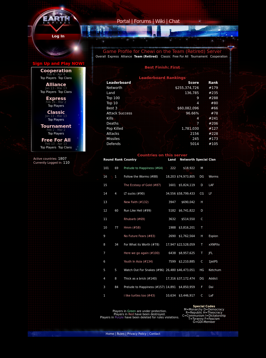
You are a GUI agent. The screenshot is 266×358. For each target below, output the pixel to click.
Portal (123, 21)
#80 (214, 103)
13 (105, 202)
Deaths (113, 123)
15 (105, 185)
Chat (174, 21)
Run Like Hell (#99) (137, 210)
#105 (213, 144)
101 (106, 168)
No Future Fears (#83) (139, 236)
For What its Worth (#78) (141, 244)
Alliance (56, 84)
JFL (211, 253)
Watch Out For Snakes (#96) (144, 270)
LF (210, 193)
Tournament (56, 126)
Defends (114, 144)
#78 (214, 113)
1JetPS (213, 261)
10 (105, 227)
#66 (214, 108)
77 (116, 227)
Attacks (113, 134)
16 (105, 176)
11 (105, 219)
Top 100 (113, 98)
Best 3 (112, 108)
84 (116, 287)
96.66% (192, 113)
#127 (213, 129)
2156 (194, 134)
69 (116, 168)
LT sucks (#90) (134, 193)
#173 (213, 139)
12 (105, 210)
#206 (213, 123)
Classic (56, 112)
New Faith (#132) (136, 202)
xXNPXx (214, 244)
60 (116, 210)
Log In (58, 36)
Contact (154, 333)
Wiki (160, 21)
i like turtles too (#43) (139, 295)
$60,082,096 (188, 108)
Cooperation (56, 70)
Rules (121, 333)
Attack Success (119, 113)
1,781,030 (190, 129)
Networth (114, 88)
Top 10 (112, 103)
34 (116, 244)
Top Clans (65, 78)
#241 (213, 118)
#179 (213, 88)
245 (195, 139)
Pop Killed (115, 129)
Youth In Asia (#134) (138, 261)
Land (111, 93)
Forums (142, 21)
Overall (101, 56)
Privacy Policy (137, 333)
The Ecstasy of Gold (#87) (142, 185)
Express (56, 98)
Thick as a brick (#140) (140, 278)
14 (105, 193)
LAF (211, 185)
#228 (213, 134)
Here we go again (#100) (142, 253)
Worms (213, 176)
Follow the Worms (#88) (141, 176)
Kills (110, 118)
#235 (213, 93)
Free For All (55, 140)
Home (110, 333)
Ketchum (215, 270)
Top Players (48, 78)
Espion (213, 236)
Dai (211, 287)
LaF (211, 295)
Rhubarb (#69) (134, 219)
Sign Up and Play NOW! (59, 63)
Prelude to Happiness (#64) (143, 168)
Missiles (113, 139)
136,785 (192, 93)
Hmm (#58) (132, 227)
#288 (213, 98)
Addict (213, 278)
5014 (194, 144)
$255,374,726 (187, 88)
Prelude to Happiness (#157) (144, 287)
